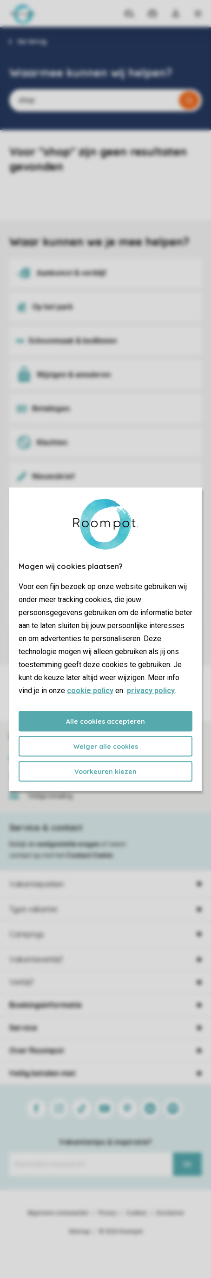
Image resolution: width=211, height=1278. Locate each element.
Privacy (107, 1213)
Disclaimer (170, 1213)
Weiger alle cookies (105, 746)
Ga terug (31, 41)
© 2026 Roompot (121, 1231)
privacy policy (151, 690)
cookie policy (90, 690)
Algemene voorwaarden (58, 1213)
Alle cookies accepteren (105, 721)
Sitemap (79, 1231)
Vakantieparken (36, 884)
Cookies (136, 1213)
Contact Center (89, 855)
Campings (26, 934)
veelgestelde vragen (68, 844)
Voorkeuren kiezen (105, 771)
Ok (187, 1164)
